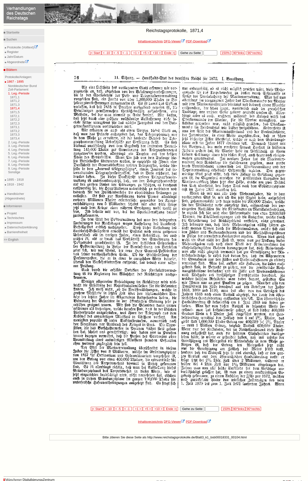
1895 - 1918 (15, 179)
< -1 (126, 53)
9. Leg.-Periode (18, 168)
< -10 (107, 53)
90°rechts (254, 53)
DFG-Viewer (174, 41)
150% (225, 53)
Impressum (14, 222)
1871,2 (15, 101)
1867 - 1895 (15, 81)
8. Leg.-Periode (18, 164)
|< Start (95, 53)
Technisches (15, 218)
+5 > (145, 53)
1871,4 (15, 108)
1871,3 (15, 104)
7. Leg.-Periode (18, 161)
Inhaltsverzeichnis (150, 41)
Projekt (11, 213)
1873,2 (15, 131)
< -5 (117, 53)
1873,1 (15, 127)
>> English (11, 239)
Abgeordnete (17, 62)
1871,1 (15, 97)
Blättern (11, 70)
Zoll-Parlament (18, 89)
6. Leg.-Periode (18, 157)
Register (12, 52)
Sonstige (14, 172)
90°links (238, 53)
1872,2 (15, 119)
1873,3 (15, 134)
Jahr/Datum (14, 57)
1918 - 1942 (15, 184)
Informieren (13, 206)
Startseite (12, 32)
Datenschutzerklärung (21, 227)
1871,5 (15, 112)
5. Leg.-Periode (18, 153)
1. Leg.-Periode (18, 93)
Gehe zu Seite (190, 53)
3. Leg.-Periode (18, 146)
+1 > (135, 53)
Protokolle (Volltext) (22, 47)
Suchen (11, 39)
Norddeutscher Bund (22, 86)
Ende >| (169, 53)
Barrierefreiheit (16, 232)
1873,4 (15, 138)
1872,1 (15, 116)
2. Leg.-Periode (18, 142)
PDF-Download (198, 41)
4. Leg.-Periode (18, 150)
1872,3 (15, 123)
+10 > (156, 53)
